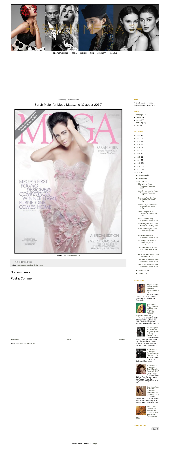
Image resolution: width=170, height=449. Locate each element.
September (143, 270)
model (27, 265)
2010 (139, 172)
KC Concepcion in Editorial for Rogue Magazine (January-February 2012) (153, 331)
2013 (139, 163)
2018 (139, 148)
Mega (23, 265)
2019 (139, 145)
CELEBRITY (101, 53)
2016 (139, 154)
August (141, 273)
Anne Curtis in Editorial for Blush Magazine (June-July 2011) (153, 368)
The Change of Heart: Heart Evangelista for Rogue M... (148, 224)
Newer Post (15, 339)
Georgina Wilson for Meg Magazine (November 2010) (147, 200)
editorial (139, 123)
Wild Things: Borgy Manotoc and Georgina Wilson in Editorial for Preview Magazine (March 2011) (147, 310)
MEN (92, 53)
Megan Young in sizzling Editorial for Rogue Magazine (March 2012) (153, 288)
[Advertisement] (85, 74)
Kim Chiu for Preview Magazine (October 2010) (148, 236)
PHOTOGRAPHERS (60, 53)
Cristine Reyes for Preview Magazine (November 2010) (147, 207)
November (142, 178)
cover (18, 265)
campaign (139, 115)
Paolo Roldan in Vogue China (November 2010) (148, 255)
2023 (139, 135)
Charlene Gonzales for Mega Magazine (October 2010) (148, 260)
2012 (139, 166)
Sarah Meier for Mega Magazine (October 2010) (148, 219)
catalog (138, 117)
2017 (139, 151)
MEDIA (74, 53)
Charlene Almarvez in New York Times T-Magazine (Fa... (147, 249)
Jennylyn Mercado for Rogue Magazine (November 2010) (148, 193)
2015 (139, 157)
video (138, 126)
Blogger (94, 444)
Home (69, 339)
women (41, 265)
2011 (139, 169)
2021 (139, 138)
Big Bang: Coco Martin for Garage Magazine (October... (147, 242)
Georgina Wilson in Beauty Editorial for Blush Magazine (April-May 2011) (153, 391)
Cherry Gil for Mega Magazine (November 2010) (146, 186)
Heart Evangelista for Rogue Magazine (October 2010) (148, 265)
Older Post (122, 339)
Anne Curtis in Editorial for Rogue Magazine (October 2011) (153, 352)
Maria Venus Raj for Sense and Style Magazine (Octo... (147, 231)
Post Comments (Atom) (28, 343)
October (142, 181)
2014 (139, 160)
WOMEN (83, 53)
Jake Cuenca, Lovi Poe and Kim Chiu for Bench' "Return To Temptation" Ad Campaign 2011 (147, 412)
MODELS (113, 53)
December (142, 175)
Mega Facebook (73, 255)
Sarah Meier (34, 265)
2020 (139, 141)
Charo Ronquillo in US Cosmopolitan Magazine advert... (147, 214)
